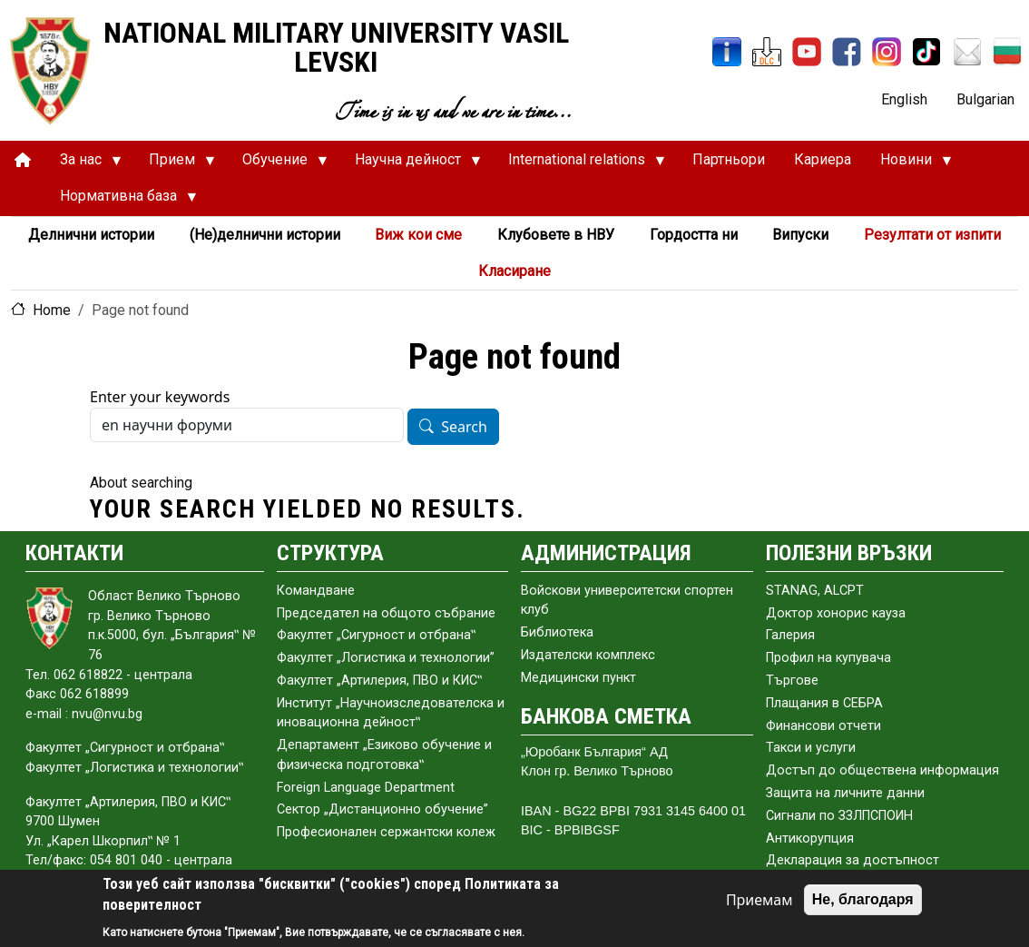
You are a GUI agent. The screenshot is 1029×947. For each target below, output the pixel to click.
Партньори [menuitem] (728, 159)
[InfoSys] (727, 51)
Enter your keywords (160, 397)
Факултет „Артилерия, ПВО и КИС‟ (379, 680)
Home (52, 310)
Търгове (792, 680)
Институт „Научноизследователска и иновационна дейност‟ (391, 713)
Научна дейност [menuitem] (410, 164)
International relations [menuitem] (579, 164)
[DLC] (767, 51)
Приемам (759, 900)
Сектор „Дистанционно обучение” (382, 809)
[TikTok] (926, 51)
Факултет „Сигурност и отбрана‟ (376, 635)
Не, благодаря (863, 899)
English (904, 99)
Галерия (790, 635)
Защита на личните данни (845, 793)
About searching (141, 482)
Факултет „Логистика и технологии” (386, 658)
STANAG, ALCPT (815, 590)
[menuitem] (22, 160)
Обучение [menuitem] (278, 164)
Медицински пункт (578, 678)
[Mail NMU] (967, 51)
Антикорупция (810, 838)
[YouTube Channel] (807, 51)
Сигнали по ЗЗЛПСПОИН (839, 816)
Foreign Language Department (366, 787)
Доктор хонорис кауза (836, 613)
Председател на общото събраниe (386, 613)
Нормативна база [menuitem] (121, 200)
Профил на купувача (828, 658)
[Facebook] (846, 51)
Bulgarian (985, 99)
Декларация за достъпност (852, 860)
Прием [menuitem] (174, 164)
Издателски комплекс (588, 655)
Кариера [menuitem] (822, 159)
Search (464, 428)
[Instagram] (886, 51)
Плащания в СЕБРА (824, 703)
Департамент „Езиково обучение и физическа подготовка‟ (384, 755)
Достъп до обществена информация (882, 770)
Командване (316, 590)
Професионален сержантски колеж (386, 832)
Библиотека (557, 632)
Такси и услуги (811, 747)
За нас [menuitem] (83, 164)
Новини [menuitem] (909, 164)
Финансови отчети (823, 726)
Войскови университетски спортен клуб (627, 600)
